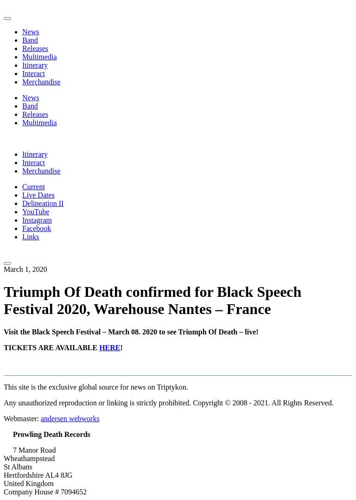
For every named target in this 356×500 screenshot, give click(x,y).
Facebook (36, 228)
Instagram (37, 220)
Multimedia (39, 57)
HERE (109, 348)
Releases (35, 48)
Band (30, 40)
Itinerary (35, 65)
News (30, 32)
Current (33, 187)
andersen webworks (70, 419)
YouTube (35, 212)
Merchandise (41, 82)
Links (30, 237)
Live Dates (38, 195)
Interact (33, 73)
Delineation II (43, 203)
